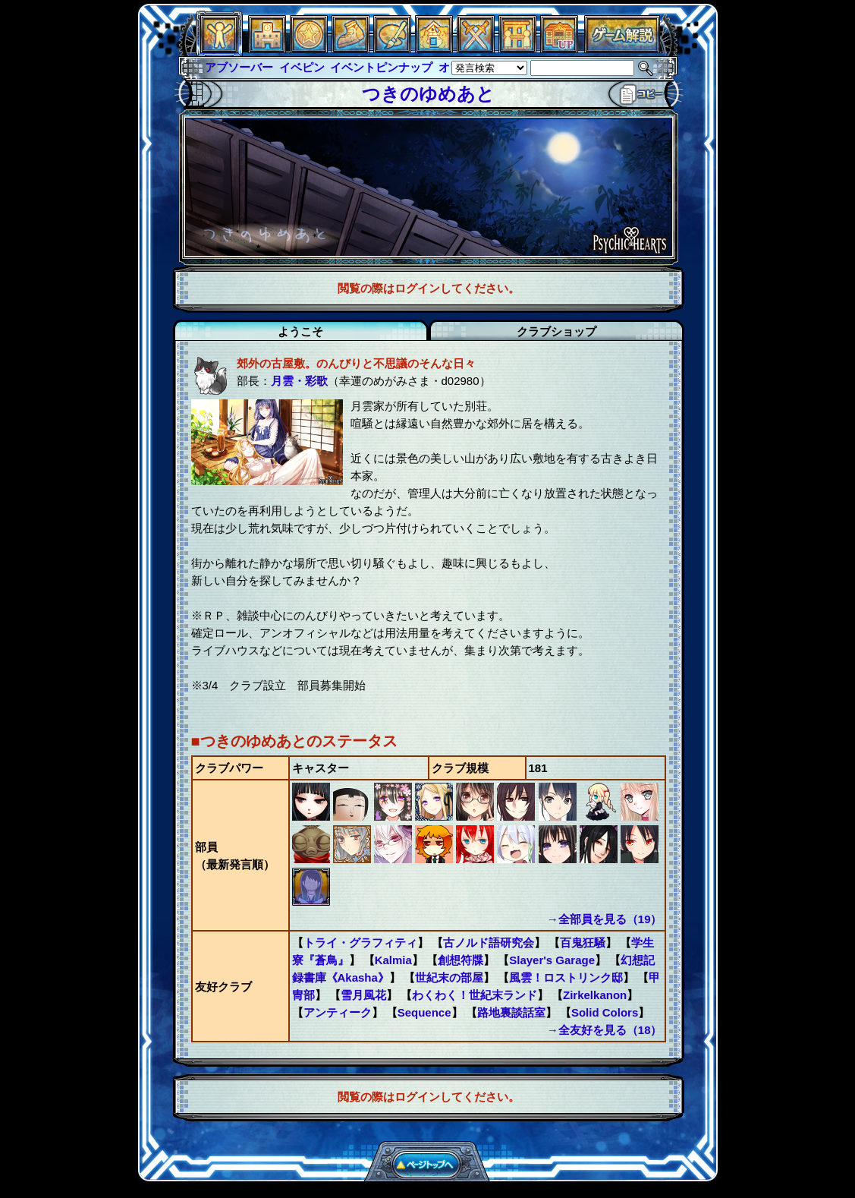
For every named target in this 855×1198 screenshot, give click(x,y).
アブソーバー (239, 67)
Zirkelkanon (595, 994)
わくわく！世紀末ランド (474, 994)
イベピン (302, 67)
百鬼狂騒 (582, 942)
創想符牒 (460, 960)
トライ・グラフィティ (360, 942)
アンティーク (337, 1012)
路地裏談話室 (511, 1012)
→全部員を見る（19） (604, 919)
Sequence (424, 1012)
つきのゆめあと (428, 94)
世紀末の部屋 (449, 977)
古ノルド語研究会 (488, 942)
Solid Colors (604, 1012)
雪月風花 (363, 994)
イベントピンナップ (381, 67)
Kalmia (393, 960)
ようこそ (300, 331)
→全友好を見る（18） (604, 1029)
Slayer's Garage (552, 960)
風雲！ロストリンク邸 (566, 977)
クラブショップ (556, 331)
